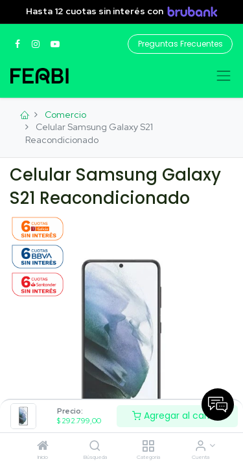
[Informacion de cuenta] (200, 446)
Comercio (65, 114)
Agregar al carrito (177, 415)
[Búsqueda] (95, 446)
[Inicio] (43, 446)
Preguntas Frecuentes (180, 43)
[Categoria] (148, 446)
